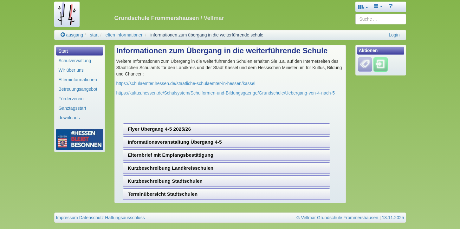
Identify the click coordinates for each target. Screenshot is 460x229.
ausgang (72, 34)
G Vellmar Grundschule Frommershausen (337, 217)
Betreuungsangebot (78, 89)
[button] (363, 7)
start (94, 34)
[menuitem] (79, 51)
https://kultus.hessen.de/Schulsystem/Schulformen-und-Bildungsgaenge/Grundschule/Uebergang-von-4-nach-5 (225, 92)
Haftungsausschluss (125, 217)
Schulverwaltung (75, 60)
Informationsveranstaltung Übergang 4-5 (175, 142)
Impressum (67, 217)
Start (63, 51)
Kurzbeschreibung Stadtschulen (165, 181)
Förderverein (71, 98)
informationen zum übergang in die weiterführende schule (206, 34)
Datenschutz (91, 217)
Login (394, 34)
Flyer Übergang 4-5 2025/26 (159, 129)
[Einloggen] (380, 64)
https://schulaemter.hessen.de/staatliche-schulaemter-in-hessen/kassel (186, 83)
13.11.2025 (393, 217)
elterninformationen (125, 34)
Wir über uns (71, 70)
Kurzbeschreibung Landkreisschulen (170, 168)
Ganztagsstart (72, 108)
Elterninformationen (78, 79)
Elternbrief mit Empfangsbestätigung (170, 155)
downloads (69, 117)
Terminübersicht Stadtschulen (163, 194)
